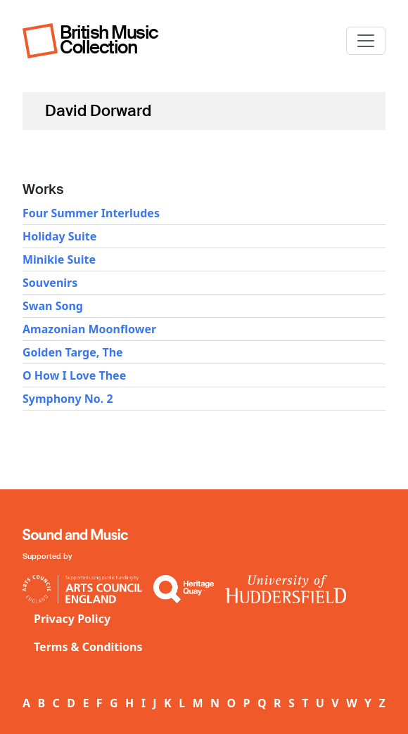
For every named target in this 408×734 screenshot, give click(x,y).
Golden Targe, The (73, 352)
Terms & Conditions (88, 647)
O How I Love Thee (74, 375)
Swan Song (53, 306)
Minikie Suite (59, 259)
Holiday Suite (59, 236)
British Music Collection (109, 39)
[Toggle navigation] (365, 41)
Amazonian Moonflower (89, 329)
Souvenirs (50, 282)
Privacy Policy (72, 618)
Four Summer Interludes (91, 213)
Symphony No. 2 (68, 398)
